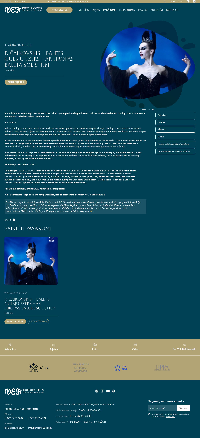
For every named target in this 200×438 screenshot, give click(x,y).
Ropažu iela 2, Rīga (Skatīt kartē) (21, 408)
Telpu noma (127, 9)
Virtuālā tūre (15, 1)
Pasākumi (109, 9)
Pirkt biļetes (15, 82)
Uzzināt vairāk (38, 321)
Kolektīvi (157, 9)
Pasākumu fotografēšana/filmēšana (173, 144)
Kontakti (172, 9)
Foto (94, 347)
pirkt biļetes (59, 10)
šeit (91, 211)
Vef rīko (84, 9)
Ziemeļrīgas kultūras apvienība (67, 1)
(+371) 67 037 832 (14, 418)
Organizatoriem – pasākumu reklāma (174, 151)
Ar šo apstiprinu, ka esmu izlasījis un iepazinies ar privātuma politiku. (170, 415)
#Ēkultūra (162, 129)
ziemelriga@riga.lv (14, 427)
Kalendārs (162, 115)
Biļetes (161, 136)
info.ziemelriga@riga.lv (40, 427)
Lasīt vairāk (170, 417)
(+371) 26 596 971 (37, 418)
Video (135, 347)
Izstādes (161, 122)
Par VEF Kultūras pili (184, 347)
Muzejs (142, 9)
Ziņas (96, 9)
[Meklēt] (165, 1)
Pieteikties (183, 408)
